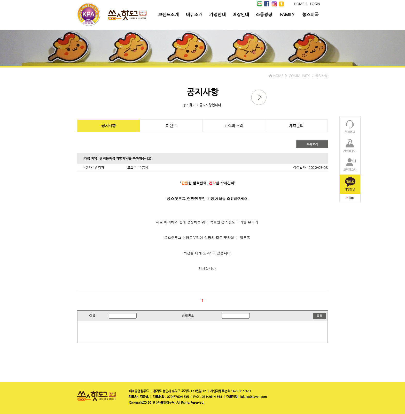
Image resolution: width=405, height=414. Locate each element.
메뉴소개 (194, 14)
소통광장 (264, 14)
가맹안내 (217, 14)
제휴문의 (296, 125)
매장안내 (240, 14)
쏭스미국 (310, 14)
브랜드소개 (168, 14)
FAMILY (287, 14)
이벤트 (171, 125)
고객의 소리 (233, 125)
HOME (299, 4)
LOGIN (315, 4)
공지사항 (109, 125)
